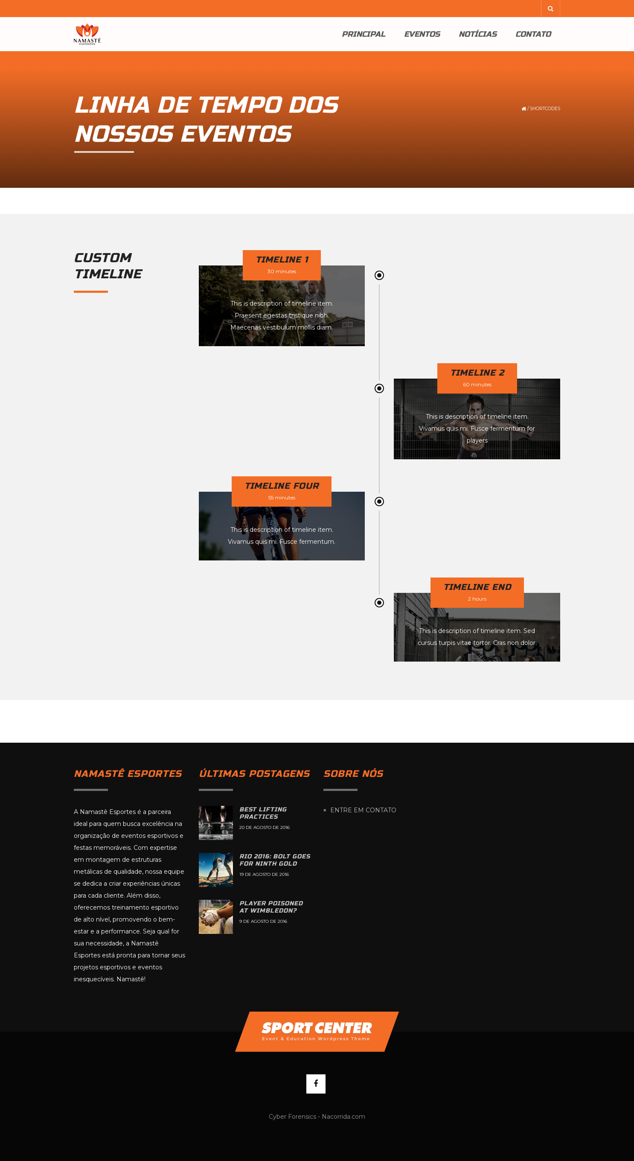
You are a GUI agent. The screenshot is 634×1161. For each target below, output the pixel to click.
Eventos (422, 34)
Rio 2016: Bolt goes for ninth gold (274, 860)
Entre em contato (363, 810)
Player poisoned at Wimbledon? (271, 907)
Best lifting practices (263, 813)
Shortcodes (545, 108)
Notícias (478, 34)
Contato (533, 34)
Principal (363, 34)
